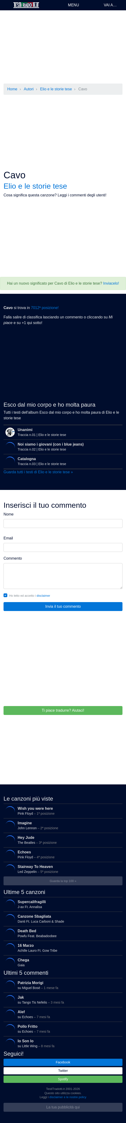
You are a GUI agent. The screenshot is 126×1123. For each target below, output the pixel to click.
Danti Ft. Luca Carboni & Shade (62, 918)
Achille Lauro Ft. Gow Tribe (62, 948)
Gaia (62, 962)
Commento (13, 558)
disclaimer (43, 595)
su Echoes (62, 1014)
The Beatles (62, 840)
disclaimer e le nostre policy (67, 1097)
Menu (73, 5)
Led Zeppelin (62, 869)
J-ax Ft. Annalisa (62, 904)
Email (8, 538)
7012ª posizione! (45, 308)
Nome (9, 514)
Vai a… (110, 5)
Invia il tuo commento (63, 606)
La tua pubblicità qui (63, 1107)
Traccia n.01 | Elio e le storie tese (62, 432)
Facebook (63, 1062)
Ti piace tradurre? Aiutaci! (63, 710)
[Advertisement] (63, 47)
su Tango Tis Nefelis (62, 999)
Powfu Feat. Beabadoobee (62, 933)
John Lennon (62, 825)
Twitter (63, 1071)
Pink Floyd (62, 810)
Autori (29, 89)
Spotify (63, 1079)
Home (12, 89)
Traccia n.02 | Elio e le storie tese (62, 446)
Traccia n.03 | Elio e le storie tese (62, 461)
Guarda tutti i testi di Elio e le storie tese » (38, 472)
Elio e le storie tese (56, 89)
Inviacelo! (111, 283)
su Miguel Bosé (62, 985)
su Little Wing (62, 1043)
